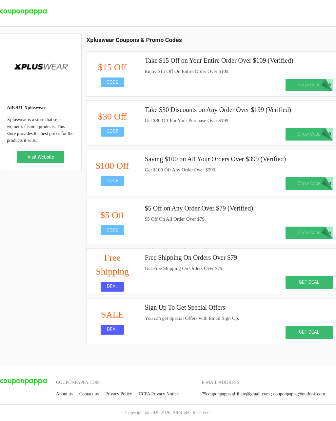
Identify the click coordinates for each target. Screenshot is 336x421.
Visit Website (41, 157)
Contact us (89, 393)
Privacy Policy (118, 393)
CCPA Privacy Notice (159, 393)
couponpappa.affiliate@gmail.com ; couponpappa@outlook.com (263, 393)
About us (64, 393)
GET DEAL (309, 282)
